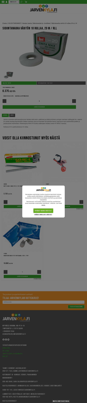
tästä (43, 205)
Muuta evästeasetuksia (61, 401)
